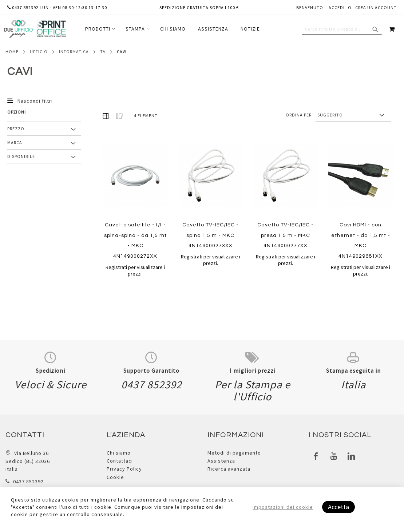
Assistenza (221, 460)
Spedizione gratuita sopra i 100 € (199, 7)
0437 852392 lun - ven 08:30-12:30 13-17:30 (57, 7)
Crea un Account (376, 7)
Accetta (338, 507)
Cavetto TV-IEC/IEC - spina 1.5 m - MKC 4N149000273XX (210, 235)
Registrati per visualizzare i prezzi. (135, 270)
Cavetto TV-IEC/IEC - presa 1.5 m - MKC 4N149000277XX (285, 235)
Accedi (337, 7)
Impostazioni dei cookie (283, 507)
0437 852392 (28, 481)
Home (12, 51)
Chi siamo (119, 452)
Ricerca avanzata (228, 468)
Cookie (115, 477)
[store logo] (35, 29)
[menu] (172, 29)
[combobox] (342, 29)
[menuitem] (99, 29)
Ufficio (39, 51)
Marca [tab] (14, 142)
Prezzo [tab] (15, 128)
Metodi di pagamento (234, 452)
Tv (103, 51)
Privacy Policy (124, 468)
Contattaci (120, 460)
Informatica (74, 51)
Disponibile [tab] (21, 156)
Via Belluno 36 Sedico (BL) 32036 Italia (27, 461)
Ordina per (299, 115)
